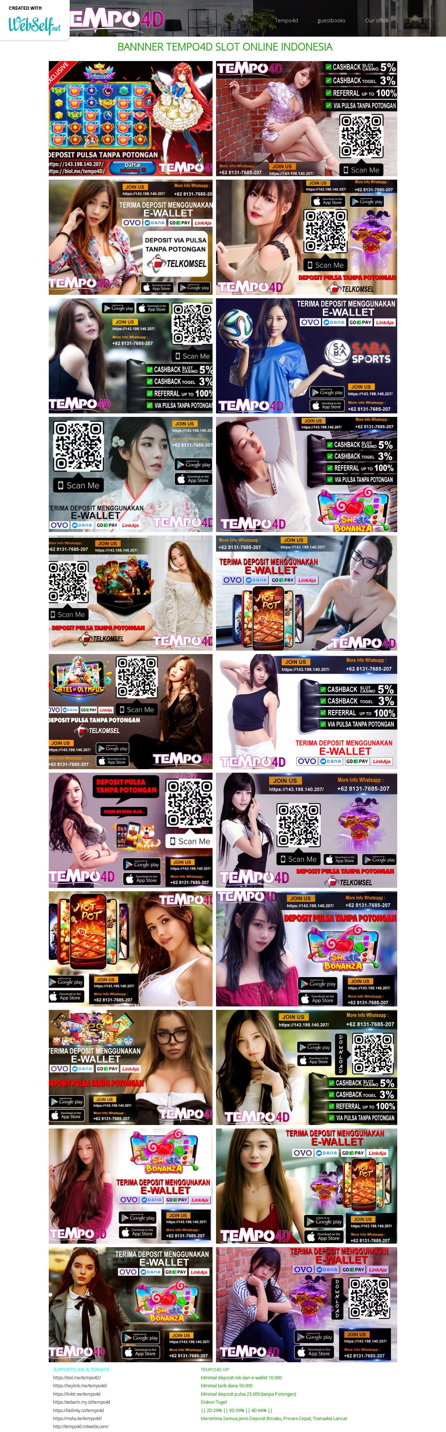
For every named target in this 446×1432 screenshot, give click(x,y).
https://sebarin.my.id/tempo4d (81, 1402)
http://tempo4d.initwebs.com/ (80, 1427)
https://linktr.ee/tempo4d (76, 1394)
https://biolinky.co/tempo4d (78, 1411)
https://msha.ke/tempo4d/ (77, 1419)
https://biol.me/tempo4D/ (77, 1378)
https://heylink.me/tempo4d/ (80, 1386)
